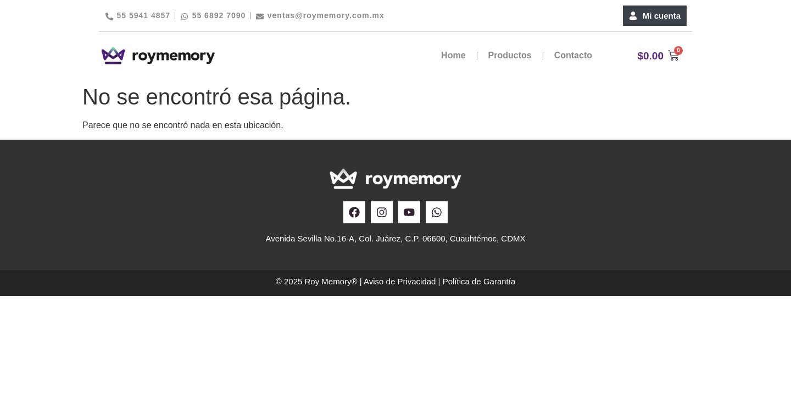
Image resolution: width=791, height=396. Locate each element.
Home (453, 55)
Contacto (573, 55)
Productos (510, 55)
